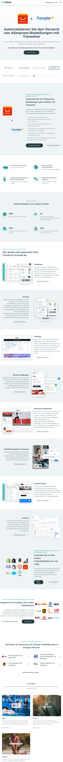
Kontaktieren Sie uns (51, 2)
